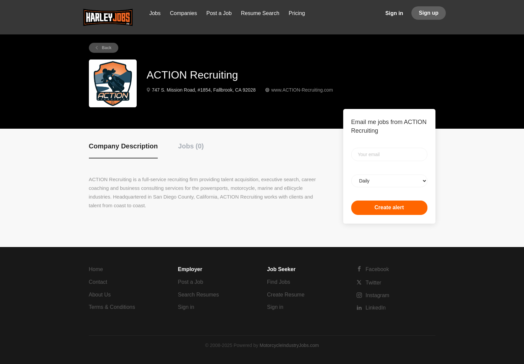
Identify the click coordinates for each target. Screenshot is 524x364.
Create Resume (285, 294)
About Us (100, 294)
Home (96, 269)
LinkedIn (376, 308)
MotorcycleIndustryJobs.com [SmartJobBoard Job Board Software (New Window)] (289, 345)
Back (106, 47)
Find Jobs (278, 282)
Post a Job (190, 282)
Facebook (377, 269)
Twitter (373, 282)
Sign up (428, 13)
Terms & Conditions (112, 307)
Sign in (394, 13)
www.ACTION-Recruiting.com (302, 90)
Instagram (377, 295)
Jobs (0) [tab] (191, 146)
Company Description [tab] (123, 146)
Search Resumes (198, 294)
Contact (98, 282)
